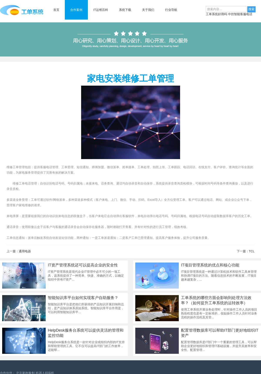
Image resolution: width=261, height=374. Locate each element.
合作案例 (76, 10)
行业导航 (171, 10)
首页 (56, 10)
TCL (251, 251)
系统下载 (125, 10)
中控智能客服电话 (240, 14)
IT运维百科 (100, 10)
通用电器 (25, 251)
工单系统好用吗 (217, 14)
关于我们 (148, 10)
